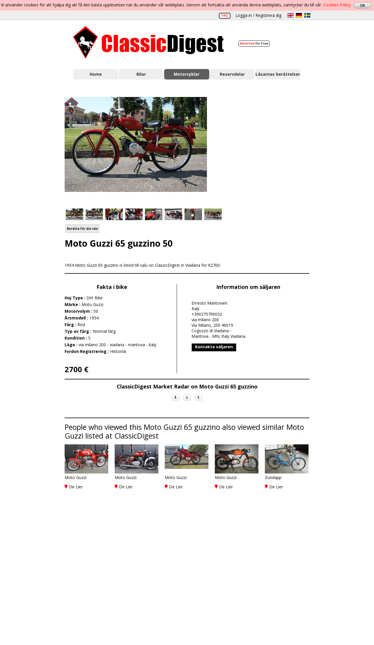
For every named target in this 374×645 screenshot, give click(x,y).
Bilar (141, 74)
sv (307, 15)
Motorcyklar (186, 74)
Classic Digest (148, 42)
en (290, 15)
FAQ (224, 15)
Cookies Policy (337, 5)
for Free (254, 43)
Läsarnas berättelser (278, 74)
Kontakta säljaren (214, 346)
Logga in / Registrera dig (258, 15)
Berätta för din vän (82, 229)
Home (96, 74)
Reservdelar (232, 74)
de (299, 15)
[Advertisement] (264, 149)
